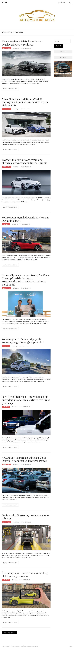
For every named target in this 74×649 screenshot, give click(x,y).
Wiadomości (6, 48)
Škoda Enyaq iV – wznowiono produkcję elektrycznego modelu (25, 574)
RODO (70, 646)
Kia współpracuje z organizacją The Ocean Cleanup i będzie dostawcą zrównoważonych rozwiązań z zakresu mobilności (26, 279)
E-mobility (6, 224)
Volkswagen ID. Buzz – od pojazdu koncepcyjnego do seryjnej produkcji (23, 340)
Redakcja (16, 48)
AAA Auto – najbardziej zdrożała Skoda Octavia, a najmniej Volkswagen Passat (24, 459)
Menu (5, 2)
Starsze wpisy (10, 632)
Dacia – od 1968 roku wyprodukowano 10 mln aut (25, 516)
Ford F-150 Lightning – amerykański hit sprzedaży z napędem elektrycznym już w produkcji (26, 400)
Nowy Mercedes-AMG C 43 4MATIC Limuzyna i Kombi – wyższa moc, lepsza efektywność (25, 102)
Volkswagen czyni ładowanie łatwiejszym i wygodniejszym (25, 219)
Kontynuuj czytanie (10, 88)
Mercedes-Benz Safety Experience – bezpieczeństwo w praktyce (22, 43)
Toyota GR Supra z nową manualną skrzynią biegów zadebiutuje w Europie (24, 161)
